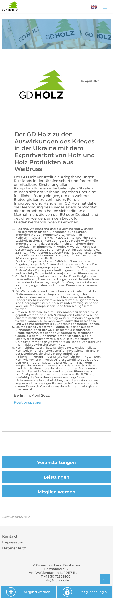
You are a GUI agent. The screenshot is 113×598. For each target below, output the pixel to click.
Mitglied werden (56, 492)
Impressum (12, 542)
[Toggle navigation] (105, 7)
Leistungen (56, 477)
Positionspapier (28, 402)
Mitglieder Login (85, 592)
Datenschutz (14, 548)
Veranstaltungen (56, 462)
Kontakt (9, 536)
